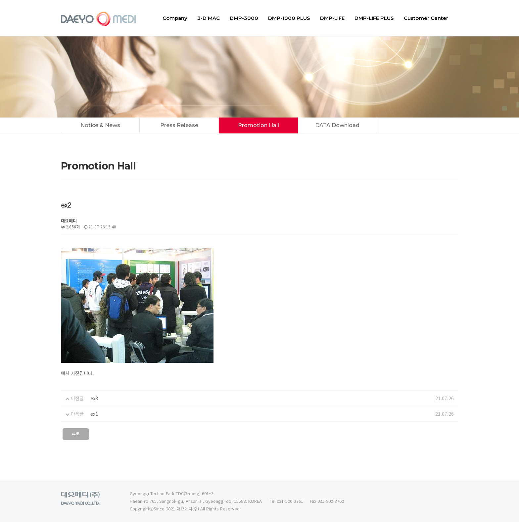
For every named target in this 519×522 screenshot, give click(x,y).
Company (175, 18)
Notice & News (100, 125)
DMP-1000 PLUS (289, 18)
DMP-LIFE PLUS (374, 18)
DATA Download (337, 125)
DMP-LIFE (332, 18)
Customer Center (426, 18)
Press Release (179, 125)
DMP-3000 (244, 18)
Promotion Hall (258, 125)
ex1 (94, 413)
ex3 (94, 398)
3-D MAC (208, 18)
